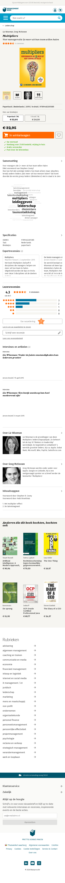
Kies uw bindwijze (10, 112)
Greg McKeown (20, 32)
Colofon (55, 845)
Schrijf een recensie (15, 332)
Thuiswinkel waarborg (16, 845)
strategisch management (19, 748)
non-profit (19, 706)
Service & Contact (49, 849)
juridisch (19, 687)
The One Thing (51, 561)
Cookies (17, 849)
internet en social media (19, 678)
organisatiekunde (19, 715)
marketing (19, 697)
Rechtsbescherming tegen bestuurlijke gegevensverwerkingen (32, 563)
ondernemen (19, 710)
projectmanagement (19, 734)
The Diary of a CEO (52, 609)
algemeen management (19, 650)
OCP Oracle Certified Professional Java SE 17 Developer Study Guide (31, 611)
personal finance (19, 720)
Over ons (32, 853)
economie (19, 664)
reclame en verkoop (19, 743)
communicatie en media (19, 660)
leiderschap (19, 692)
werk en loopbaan (19, 757)
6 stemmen (19, 43)
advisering (19, 646)
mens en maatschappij (19, 701)
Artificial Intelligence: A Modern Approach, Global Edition (11, 563)
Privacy (9, 849)
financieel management (19, 669)
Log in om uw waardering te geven (17, 327)
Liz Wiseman (8, 32)
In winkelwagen (19, 135)
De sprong (7, 609)
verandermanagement (19, 752)
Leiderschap (9, 26)
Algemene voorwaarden (39, 845)
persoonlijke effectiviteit (19, 729)
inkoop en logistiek (19, 673)
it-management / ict (19, 683)
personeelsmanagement (19, 724)
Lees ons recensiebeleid (13, 338)
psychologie (19, 738)
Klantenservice (32, 786)
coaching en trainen (19, 655)
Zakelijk (32, 792)
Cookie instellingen (32, 849)
